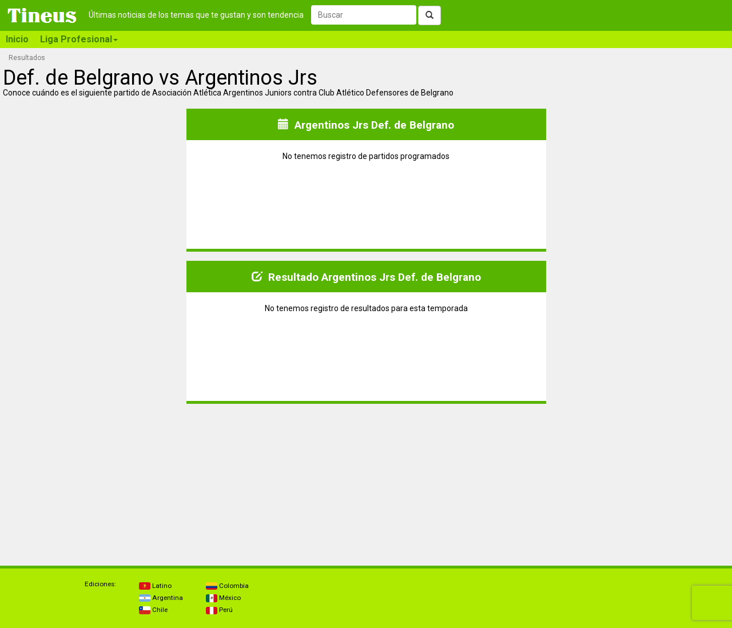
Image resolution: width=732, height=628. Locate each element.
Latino (155, 586)
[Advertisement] (94, 484)
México (223, 598)
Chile (153, 610)
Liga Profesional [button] (79, 39)
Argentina (161, 598)
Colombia (227, 586)
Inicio (17, 39)
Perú (219, 610)
